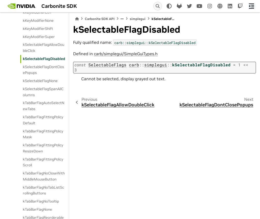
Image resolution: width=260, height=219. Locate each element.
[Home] (77, 19)
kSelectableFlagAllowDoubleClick (43, 47)
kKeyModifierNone (38, 20)
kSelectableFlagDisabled (44, 58)
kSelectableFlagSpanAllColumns (43, 92)
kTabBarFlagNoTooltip (41, 201)
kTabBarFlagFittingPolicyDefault (43, 120)
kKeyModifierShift (38, 28)
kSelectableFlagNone (40, 80)
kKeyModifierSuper (39, 36)
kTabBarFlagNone (37, 209)
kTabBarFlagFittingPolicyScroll (43, 162)
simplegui (137, 19)
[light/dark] (169, 6)
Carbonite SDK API (100, 19)
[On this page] (251, 6)
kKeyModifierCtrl (37, 12)
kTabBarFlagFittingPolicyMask (43, 134)
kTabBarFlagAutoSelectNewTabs (43, 106)
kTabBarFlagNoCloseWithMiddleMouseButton (44, 176)
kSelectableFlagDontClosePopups (43, 70)
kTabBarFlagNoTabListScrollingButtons (43, 190)
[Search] (157, 6)
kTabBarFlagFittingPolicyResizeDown (43, 148)
